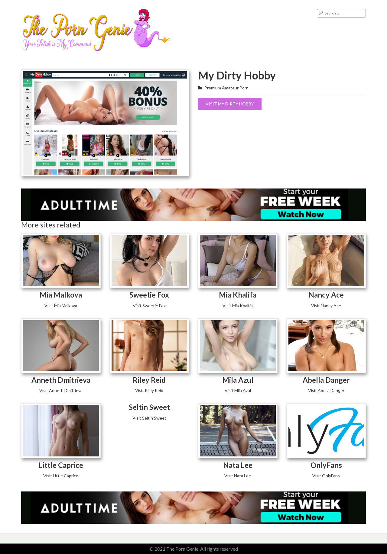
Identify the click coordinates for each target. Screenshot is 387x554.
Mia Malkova (61, 294)
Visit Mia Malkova (60, 305)
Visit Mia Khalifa (238, 305)
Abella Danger (326, 379)
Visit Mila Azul (238, 390)
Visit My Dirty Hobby (230, 103)
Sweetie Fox (149, 294)
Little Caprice (61, 465)
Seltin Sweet (149, 407)
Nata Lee (237, 465)
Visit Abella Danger (326, 390)
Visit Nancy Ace (326, 305)
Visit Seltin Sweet (149, 417)
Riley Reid (149, 379)
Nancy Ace (326, 294)
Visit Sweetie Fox (149, 305)
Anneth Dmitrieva (60, 379)
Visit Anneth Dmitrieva (61, 390)
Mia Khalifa (237, 294)
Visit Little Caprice (60, 475)
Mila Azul (237, 379)
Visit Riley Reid (149, 390)
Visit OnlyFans (326, 475)
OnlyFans (326, 465)
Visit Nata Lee (237, 475)
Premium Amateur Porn (226, 87)
